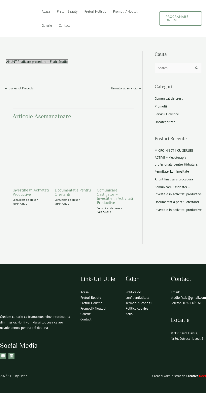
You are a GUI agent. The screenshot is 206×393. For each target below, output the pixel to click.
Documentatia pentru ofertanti (73, 192)
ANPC (130, 313)
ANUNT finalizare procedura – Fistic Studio (37, 61)
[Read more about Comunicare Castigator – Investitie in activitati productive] (115, 154)
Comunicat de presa (24, 199)
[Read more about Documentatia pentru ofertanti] (73, 154)
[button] (180, 18)
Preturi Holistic (95, 11)
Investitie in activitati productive (31, 192)
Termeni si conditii (139, 302)
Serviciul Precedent (20, 88)
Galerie (47, 25)
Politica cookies (137, 308)
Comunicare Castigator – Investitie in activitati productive (115, 196)
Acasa (46, 11)
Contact (64, 25)
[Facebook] (3, 355)
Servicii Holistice (167, 114)
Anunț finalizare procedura (174, 178)
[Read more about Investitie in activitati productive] (31, 154)
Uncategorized (165, 121)
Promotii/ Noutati (125, 11)
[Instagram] (11, 355)
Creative (196, 375)
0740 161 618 (193, 308)
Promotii (161, 106)
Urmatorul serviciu (126, 88)
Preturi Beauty (67, 11)
